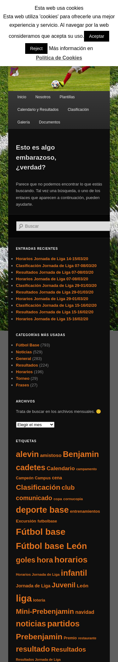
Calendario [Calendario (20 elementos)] (61, 468)
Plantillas (67, 97)
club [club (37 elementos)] (68, 487)
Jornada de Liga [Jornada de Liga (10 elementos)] (33, 585)
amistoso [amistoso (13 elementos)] (51, 455)
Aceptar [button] (96, 36)
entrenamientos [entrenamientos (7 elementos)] (85, 511)
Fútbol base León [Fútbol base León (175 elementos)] (51, 546)
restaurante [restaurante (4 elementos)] (87, 638)
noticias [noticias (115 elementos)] (31, 623)
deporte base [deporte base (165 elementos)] (42, 510)
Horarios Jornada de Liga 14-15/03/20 (52, 258)
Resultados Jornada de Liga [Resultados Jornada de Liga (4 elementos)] (38, 659)
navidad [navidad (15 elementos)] (84, 612)
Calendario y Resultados (38, 109)
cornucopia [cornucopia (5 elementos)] (73, 499)
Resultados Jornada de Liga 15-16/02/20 (54, 312)
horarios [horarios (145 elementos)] (70, 559)
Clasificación (78, 109)
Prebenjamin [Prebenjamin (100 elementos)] (39, 636)
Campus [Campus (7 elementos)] (43, 478)
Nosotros (42, 97)
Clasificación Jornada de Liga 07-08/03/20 (56, 265)
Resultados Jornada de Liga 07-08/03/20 (54, 272)
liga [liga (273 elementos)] (24, 598)
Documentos (49, 122)
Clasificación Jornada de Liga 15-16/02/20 (56, 305)
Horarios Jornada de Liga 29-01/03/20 (52, 298)
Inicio (21, 97)
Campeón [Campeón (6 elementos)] (25, 478)
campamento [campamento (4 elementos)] (86, 469)
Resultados (27, 365)
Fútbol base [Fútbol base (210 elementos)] (40, 532)
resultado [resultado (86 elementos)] (33, 649)
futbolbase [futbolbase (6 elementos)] (47, 521)
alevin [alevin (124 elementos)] (27, 454)
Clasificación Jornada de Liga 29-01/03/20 (56, 285)
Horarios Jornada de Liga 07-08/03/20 (52, 279)
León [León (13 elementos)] (82, 585)
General (23, 358)
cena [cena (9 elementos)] (57, 477)
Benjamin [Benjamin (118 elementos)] (81, 454)
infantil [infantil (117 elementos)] (74, 572)
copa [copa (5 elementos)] (57, 499)
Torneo (23, 378)
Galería (23, 122)
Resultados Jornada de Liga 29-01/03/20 (54, 292)
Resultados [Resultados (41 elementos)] (68, 649)
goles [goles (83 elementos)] (26, 560)
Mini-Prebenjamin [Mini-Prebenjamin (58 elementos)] (45, 611)
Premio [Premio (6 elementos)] (70, 638)
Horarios (24, 371)
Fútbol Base (27, 345)
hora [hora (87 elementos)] (45, 560)
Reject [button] (36, 48)
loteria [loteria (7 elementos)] (39, 600)
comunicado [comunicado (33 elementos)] (34, 497)
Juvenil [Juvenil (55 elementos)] (64, 585)
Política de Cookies (59, 57)
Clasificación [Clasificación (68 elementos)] (38, 487)
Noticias (24, 352)
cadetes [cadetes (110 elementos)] (31, 467)
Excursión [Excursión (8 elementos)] (26, 521)
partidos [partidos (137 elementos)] (63, 623)
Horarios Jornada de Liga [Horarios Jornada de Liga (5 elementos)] (38, 574)
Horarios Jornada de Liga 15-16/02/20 (52, 319)
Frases (22, 385)
